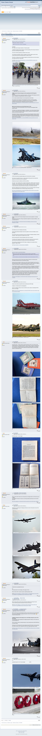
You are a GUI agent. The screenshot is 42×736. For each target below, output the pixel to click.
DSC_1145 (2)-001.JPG (15, 578)
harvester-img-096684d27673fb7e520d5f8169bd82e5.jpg (20, 209)
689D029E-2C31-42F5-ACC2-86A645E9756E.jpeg (19, 462)
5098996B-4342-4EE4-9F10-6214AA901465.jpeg (19, 488)
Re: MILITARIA (15, 38)
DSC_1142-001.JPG (15, 555)
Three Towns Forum (7, 2)
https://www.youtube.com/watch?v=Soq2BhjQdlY (20, 44)
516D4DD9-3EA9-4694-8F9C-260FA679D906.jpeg (19, 428)
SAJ (4, 341)
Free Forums (22, 731)
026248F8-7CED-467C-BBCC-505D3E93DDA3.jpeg (19, 402)
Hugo (4, 505)
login (9, 5)
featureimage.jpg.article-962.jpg (16, 167)
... (4, 720)
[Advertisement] (21, 21)
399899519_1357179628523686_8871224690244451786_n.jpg (20, 687)
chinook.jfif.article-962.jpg (15, 653)
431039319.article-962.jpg (16, 314)
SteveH (4, 38)
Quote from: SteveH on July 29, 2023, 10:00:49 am (18, 252)
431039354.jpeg (14, 337)
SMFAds (19, 731)
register (12, 5)
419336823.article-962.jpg (16, 144)
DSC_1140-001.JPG (15, 532)
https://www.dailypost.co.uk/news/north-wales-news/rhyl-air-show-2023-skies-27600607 (25, 501)
